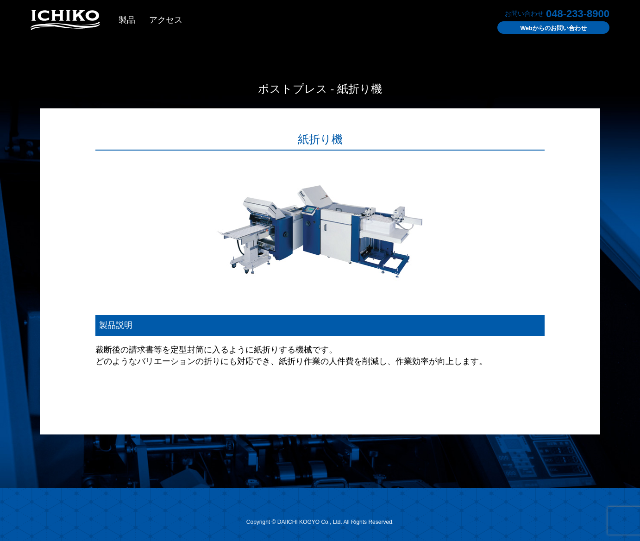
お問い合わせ (548, 29)
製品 (127, 20)
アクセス (165, 20)
